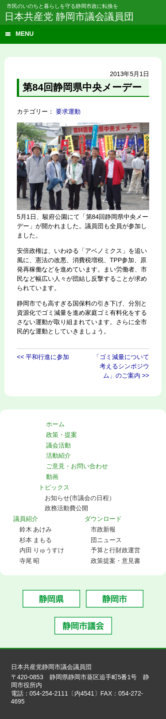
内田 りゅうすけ (42, 550)
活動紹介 (58, 455)
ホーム (55, 424)
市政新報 (103, 529)
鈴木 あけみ (35, 529)
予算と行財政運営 (115, 550)
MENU (24, 33)
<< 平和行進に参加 (43, 356)
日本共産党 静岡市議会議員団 (69, 16)
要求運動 (68, 111)
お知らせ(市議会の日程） (80, 497)
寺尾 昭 (29, 560)
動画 (52, 476)
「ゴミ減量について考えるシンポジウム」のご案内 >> (121, 366)
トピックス (54, 487)
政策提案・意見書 (115, 560)
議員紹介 (25, 518)
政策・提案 (61, 434)
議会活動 (58, 445)
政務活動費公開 (66, 508)
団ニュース (106, 539)
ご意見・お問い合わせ (77, 466)
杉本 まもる (35, 539)
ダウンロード (103, 518)
